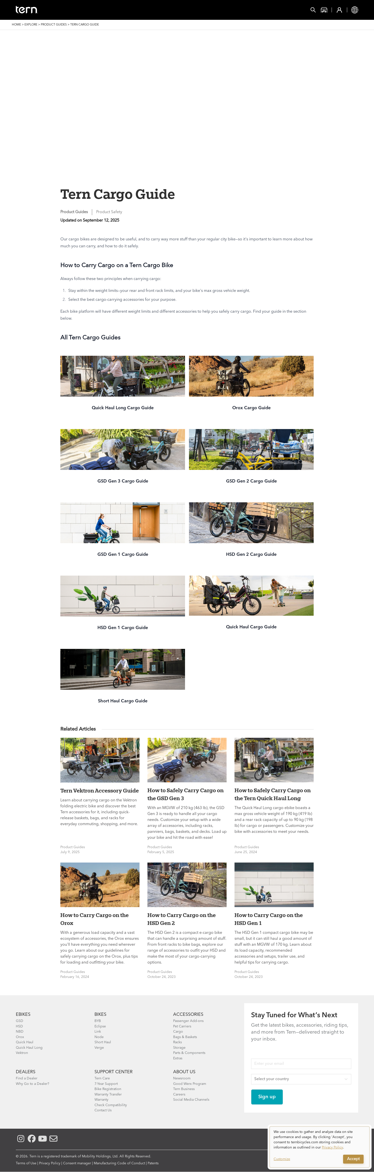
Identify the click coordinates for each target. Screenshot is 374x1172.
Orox (20, 1037)
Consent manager (77, 1163)
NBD (19, 1031)
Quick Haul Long (29, 1047)
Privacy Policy (49, 1163)
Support (195, 10)
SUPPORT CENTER (113, 1072)
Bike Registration (107, 1089)
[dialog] (319, 1147)
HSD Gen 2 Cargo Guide (251, 554)
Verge (99, 1047)
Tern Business (184, 1089)
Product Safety (109, 212)
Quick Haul (24, 1042)
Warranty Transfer (108, 1094)
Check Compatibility (110, 1105)
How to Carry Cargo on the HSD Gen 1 (268, 919)
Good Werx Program (189, 1084)
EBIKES (23, 1014)
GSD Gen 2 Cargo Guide (251, 481)
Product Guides (54, 24)
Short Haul (102, 1042)
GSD (19, 1021)
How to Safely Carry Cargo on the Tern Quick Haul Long (272, 794)
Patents (153, 1163)
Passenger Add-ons (188, 1021)
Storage (179, 1047)
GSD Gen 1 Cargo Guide (122, 554)
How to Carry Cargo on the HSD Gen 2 (181, 919)
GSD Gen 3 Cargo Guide (122, 481)
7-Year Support (106, 1084)
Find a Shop (140, 10)
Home (16, 24)
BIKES (100, 1014)
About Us (184, 1072)
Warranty (101, 1099)
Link (97, 1031)
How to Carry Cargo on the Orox (94, 919)
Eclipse (100, 1026)
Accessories (103, 10)
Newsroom (181, 1078)
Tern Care (102, 1078)
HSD (19, 1026)
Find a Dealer (26, 1078)
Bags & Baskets (185, 1037)
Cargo (178, 1031)
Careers (179, 1094)
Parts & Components (189, 1053)
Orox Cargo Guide (251, 408)
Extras (177, 1058)
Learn (169, 10)
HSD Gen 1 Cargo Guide (122, 628)
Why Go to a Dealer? (32, 1084)
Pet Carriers (182, 1026)
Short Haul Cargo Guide (122, 701)
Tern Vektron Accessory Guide (99, 790)
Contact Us (103, 1110)
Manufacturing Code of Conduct (119, 1163)
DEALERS (25, 1072)
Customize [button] (282, 1159)
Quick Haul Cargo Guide (251, 627)
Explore (30, 24)
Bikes (74, 10)
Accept (353, 1159)
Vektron (22, 1053)
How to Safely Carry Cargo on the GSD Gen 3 (185, 794)
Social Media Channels (191, 1099)
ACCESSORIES (188, 1014)
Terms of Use (26, 1163)
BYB (97, 1021)
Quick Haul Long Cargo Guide (123, 408)
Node (99, 1037)
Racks (177, 1042)
